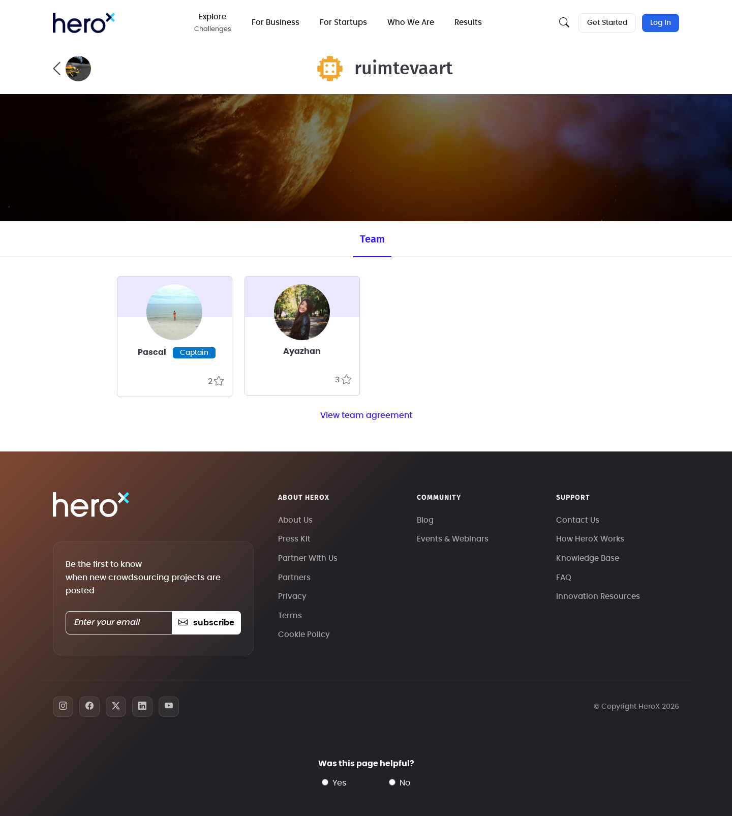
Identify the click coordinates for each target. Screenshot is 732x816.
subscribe (206, 622)
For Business (275, 22)
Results (468, 22)
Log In (660, 22)
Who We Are (410, 22)
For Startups (343, 22)
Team (372, 239)
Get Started (607, 22)
